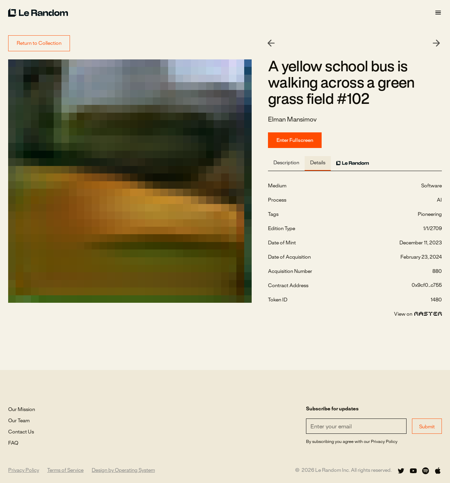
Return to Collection (39, 43)
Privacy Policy (23, 470)
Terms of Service (65, 470)
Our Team (19, 421)
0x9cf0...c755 (427, 285)
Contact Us (21, 432)
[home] (221, 12)
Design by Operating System (123, 470)
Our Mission (21, 409)
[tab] (286, 163)
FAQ (13, 443)
